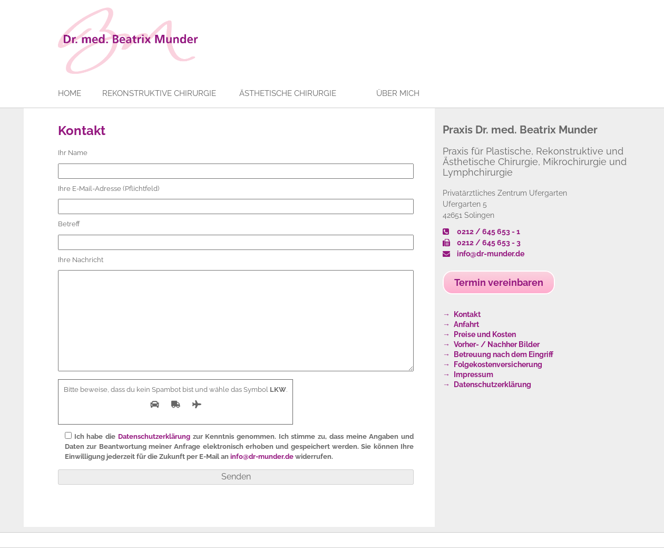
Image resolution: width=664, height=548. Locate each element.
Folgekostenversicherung (498, 364)
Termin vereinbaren (498, 282)
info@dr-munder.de (262, 456)
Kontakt (81, 130)
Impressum (473, 374)
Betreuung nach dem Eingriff (503, 354)
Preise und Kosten (485, 334)
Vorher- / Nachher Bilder (497, 344)
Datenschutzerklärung (154, 436)
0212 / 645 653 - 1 (481, 231)
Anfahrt (466, 324)
